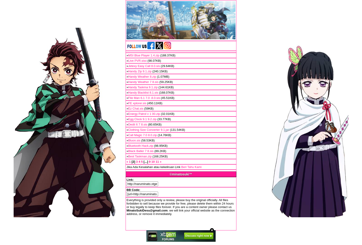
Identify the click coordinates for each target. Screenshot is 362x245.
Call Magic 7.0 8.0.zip (142, 135)
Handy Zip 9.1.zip (139, 71)
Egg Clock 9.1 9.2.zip (142, 119)
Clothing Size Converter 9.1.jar (148, 130)
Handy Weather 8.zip (142, 76)
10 (153, 161)
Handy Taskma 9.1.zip (143, 87)
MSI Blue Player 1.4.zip (143, 55)
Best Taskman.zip (140, 156)
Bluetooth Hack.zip (140, 145)
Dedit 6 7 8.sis (137, 124)
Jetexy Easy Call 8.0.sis (144, 66)
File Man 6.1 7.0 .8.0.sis (144, 98)
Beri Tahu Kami (191, 167)
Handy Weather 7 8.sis (143, 82)
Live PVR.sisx (137, 60)
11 (157, 161)
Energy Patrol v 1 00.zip (144, 114)
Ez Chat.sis (135, 108)
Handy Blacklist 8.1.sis (143, 92)
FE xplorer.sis (137, 103)
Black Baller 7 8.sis (141, 151)
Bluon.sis (134, 140)
